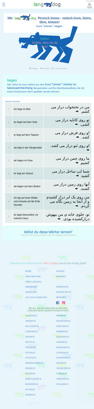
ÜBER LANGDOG (33, 282)
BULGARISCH (32, 326)
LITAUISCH (30, 358)
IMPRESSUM (62, 287)
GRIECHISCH (62, 326)
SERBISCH (30, 395)
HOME (28, 271)
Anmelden (44, 68)
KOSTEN (60, 271)
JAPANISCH (61, 342)
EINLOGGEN (31, 287)
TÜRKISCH (61, 374)
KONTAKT (61, 276)
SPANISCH (61, 363)
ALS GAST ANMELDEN (36, 297)
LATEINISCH (62, 353)
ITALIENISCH (62, 337)
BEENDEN (61, 297)
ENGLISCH (30, 347)
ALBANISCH (31, 316)
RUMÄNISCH (31, 384)
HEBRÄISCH (62, 331)
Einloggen (34, 68)
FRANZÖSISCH (63, 321)
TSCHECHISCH (63, 368)
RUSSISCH (30, 389)
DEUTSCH (30, 342)
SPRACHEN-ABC (33, 276)
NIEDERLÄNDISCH (34, 363)
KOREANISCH (63, 347)
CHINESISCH (31, 331)
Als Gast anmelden (59, 68)
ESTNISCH (30, 353)
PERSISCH (30, 368)
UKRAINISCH (62, 379)
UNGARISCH (62, 384)
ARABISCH (30, 321)
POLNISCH (30, 374)
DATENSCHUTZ (63, 292)
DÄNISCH (30, 337)
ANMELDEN (31, 292)
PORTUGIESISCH (33, 379)
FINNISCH (61, 316)
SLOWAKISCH (63, 358)
